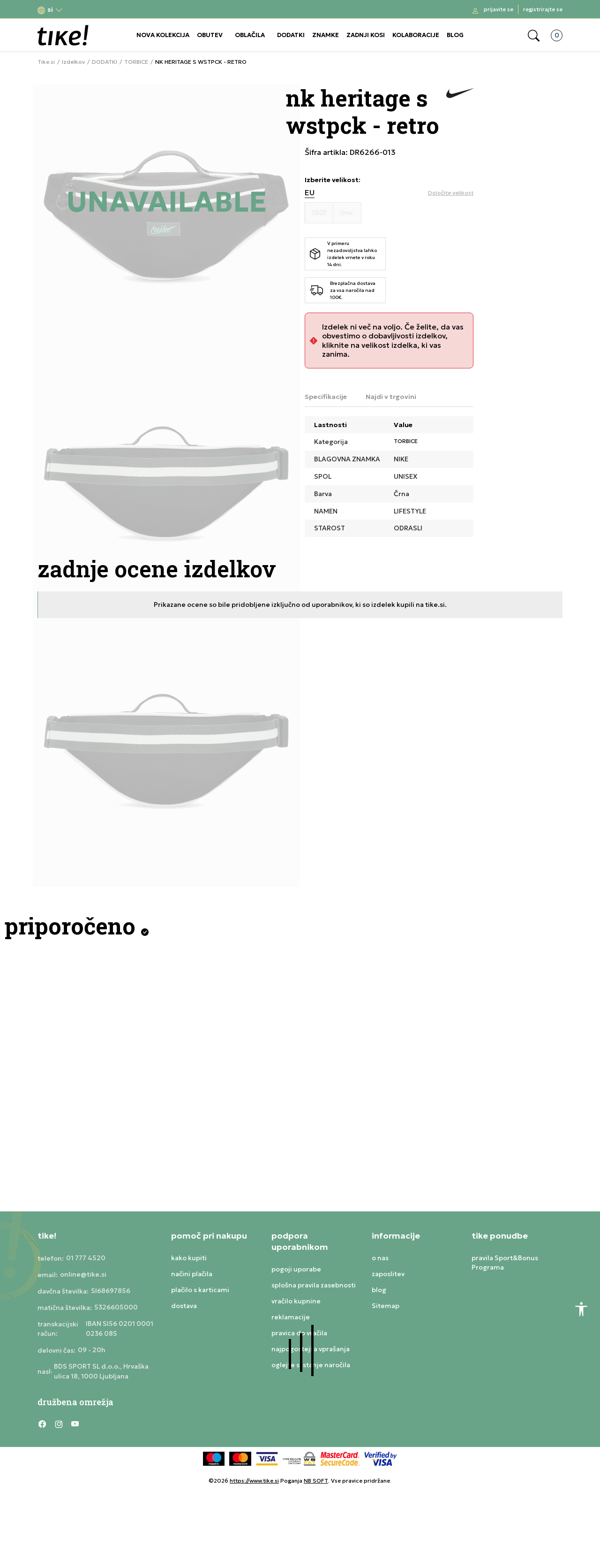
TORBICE (136, 62)
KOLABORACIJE (415, 35)
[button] (50, 10)
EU (310, 192)
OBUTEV (210, 35)
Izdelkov (73, 62)
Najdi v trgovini (391, 396)
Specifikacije (326, 396)
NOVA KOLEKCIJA (162, 35)
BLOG (455, 35)
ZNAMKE (325, 35)
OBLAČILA (250, 35)
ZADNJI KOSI (365, 35)
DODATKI (291, 35)
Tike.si (46, 62)
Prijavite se (498, 9)
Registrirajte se (542, 9)
